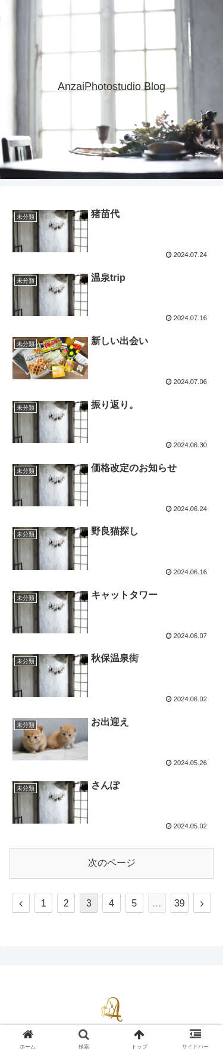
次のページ (112, 863)
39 (179, 903)
